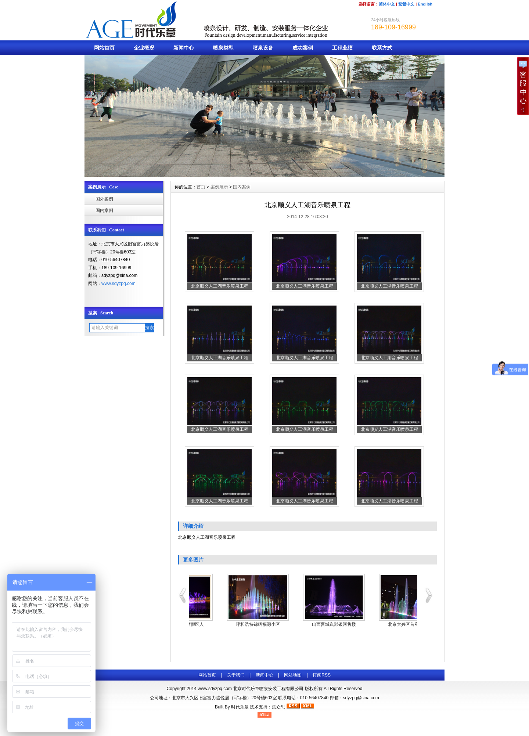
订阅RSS (322, 675)
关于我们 (236, 675)
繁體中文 (406, 4)
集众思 (278, 707)
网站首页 (104, 48)
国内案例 (104, 210)
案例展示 (219, 187)
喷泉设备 (263, 48)
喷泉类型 (223, 48)
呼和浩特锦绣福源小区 (303, 624)
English (425, 4)
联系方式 (382, 48)
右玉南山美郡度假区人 (227, 624)
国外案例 (104, 199)
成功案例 (302, 48)
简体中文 (387, 4)
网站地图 (293, 675)
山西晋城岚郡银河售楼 (379, 624)
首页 (201, 187)
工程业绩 (342, 48)
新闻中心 (183, 48)
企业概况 (144, 48)
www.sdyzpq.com (118, 283)
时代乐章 (240, 707)
